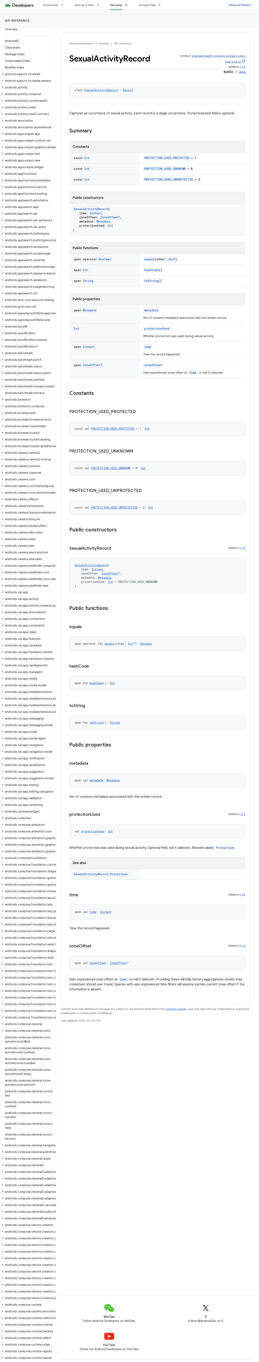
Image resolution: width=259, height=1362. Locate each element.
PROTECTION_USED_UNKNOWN (165, 169)
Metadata (103, 221)
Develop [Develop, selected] (116, 5)
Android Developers (81, 43)
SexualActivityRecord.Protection (101, 874)
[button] (27, 74)
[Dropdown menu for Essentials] (64, 5)
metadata (151, 310)
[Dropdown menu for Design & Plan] (99, 5)
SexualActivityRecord (101, 90)
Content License (176, 1009)
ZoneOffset (109, 217)
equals (149, 259)
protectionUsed (156, 328)
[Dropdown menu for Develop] (128, 5)
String (88, 281)
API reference (17, 20)
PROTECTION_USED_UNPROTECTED (168, 179)
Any (171, 259)
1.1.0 (243, 67)
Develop (104, 43)
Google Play (147, 5)
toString (151, 281)
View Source (233, 62)
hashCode (151, 270)
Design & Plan (84, 5)
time (147, 347)
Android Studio (240, 5)
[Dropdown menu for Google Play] (161, 5)
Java (242, 72)
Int (86, 158)
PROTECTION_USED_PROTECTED (166, 158)
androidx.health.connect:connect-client (219, 56)
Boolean (105, 259)
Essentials (51, 5)
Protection (225, 848)
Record (128, 90)
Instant (96, 213)
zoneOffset (153, 365)
